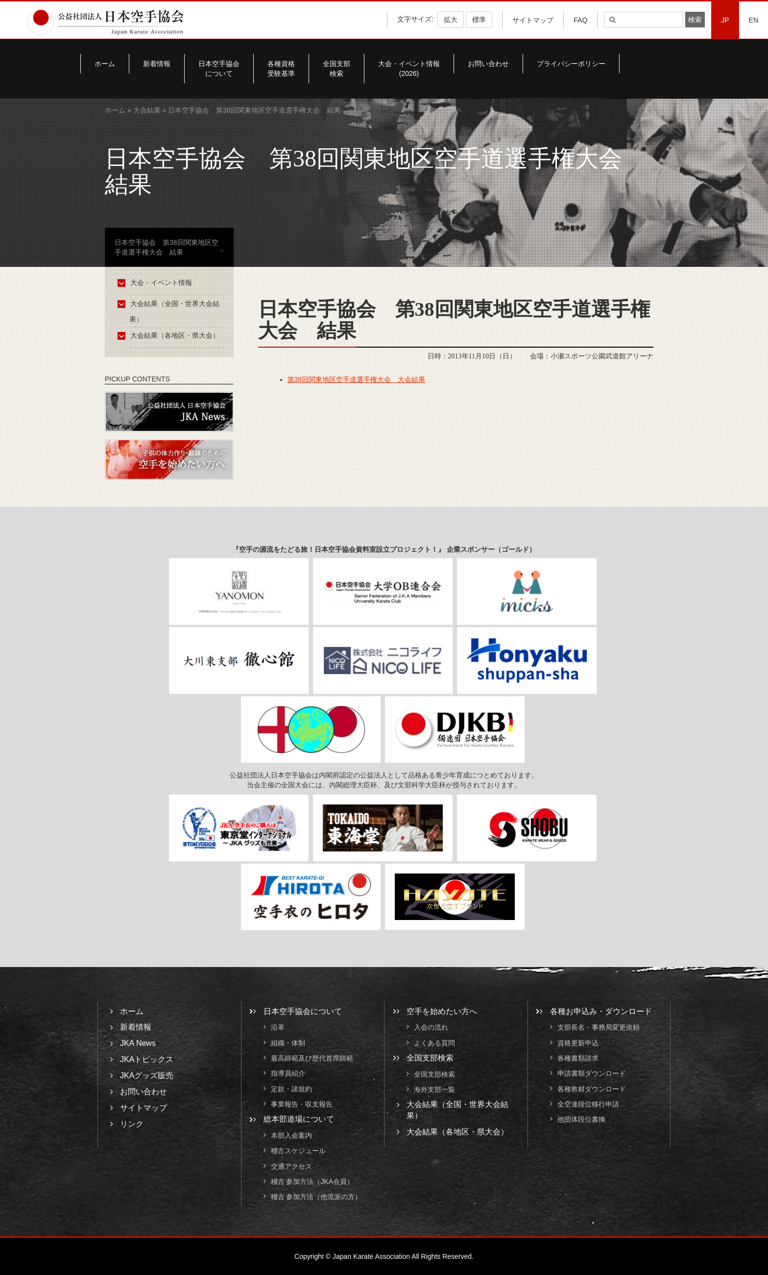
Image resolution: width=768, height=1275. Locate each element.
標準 (479, 20)
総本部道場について (299, 1119)
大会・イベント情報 (156, 282)
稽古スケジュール (298, 1151)
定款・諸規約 (291, 1089)
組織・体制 (288, 1043)
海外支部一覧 (434, 1089)
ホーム (105, 64)
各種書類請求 (578, 1058)
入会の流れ (431, 1028)
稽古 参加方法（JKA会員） (312, 1181)
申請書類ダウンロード (591, 1074)
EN (753, 20)
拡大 (450, 20)
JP (725, 20)
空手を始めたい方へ (442, 1011)
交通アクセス (291, 1166)
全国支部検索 (336, 68)
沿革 (278, 1028)
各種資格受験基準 (281, 68)
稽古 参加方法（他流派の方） (320, 1197)
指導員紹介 (288, 1074)
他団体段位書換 (581, 1120)
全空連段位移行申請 (588, 1104)
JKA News (138, 1043)
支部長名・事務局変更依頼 (598, 1028)
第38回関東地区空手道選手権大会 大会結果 (357, 379)
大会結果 (147, 110)
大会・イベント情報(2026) (409, 68)
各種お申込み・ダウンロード (601, 1011)
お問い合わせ (488, 64)
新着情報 (156, 64)
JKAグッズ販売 (146, 1075)
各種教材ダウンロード (591, 1089)
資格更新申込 (578, 1043)
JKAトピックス (146, 1059)
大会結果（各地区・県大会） (170, 335)
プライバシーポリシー (571, 64)
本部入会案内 (291, 1135)
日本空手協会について (219, 68)
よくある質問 (434, 1043)
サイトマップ (532, 20)
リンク (132, 1124)
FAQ (580, 20)
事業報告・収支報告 (302, 1104)
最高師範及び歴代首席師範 (312, 1058)
